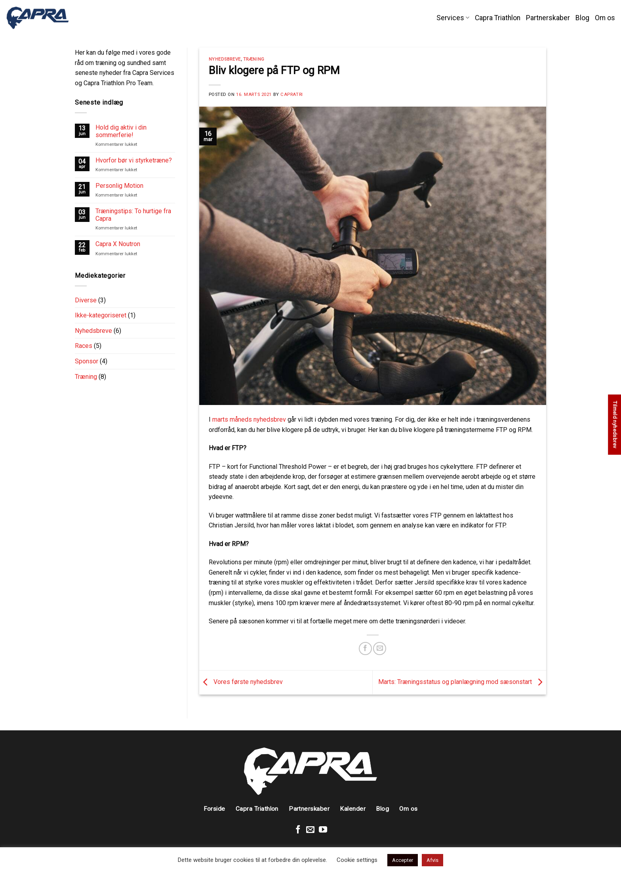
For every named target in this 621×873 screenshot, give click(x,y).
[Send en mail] (310, 830)
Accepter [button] (402, 860)
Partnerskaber (548, 18)
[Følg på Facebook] (298, 830)
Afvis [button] (432, 860)
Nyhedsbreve (93, 330)
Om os (605, 18)
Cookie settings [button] (357, 859)
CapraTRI (291, 94)
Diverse (86, 300)
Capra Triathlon (497, 18)
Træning (86, 376)
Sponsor (86, 361)
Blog (582, 18)
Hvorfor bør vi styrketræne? (133, 160)
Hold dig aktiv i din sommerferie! (121, 131)
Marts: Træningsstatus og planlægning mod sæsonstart (462, 682)
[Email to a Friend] (379, 648)
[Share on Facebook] (365, 648)
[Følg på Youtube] (323, 830)
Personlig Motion (119, 185)
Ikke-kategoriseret (100, 315)
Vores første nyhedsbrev (241, 682)
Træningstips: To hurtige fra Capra (133, 214)
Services (452, 18)
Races (83, 346)
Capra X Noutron (117, 244)
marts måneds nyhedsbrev (249, 419)
